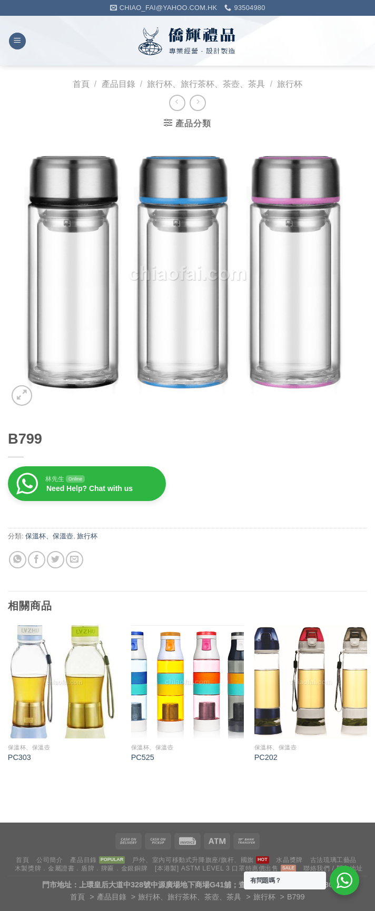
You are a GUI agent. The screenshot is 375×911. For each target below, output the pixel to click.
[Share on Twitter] (55, 559)
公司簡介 (49, 860)
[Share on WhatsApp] (17, 559)
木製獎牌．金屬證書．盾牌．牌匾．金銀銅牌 (81, 868)
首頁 (81, 83)
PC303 (19, 757)
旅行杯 (289, 83)
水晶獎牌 (289, 860)
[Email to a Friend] (74, 559)
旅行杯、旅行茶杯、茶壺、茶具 (206, 83)
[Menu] (17, 41)
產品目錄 (118, 83)
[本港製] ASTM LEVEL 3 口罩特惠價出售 (217, 868)
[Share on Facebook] (36, 559)
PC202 (266, 757)
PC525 (142, 757)
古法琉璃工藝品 (333, 860)
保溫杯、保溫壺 (49, 536)
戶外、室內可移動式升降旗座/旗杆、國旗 (193, 860)
